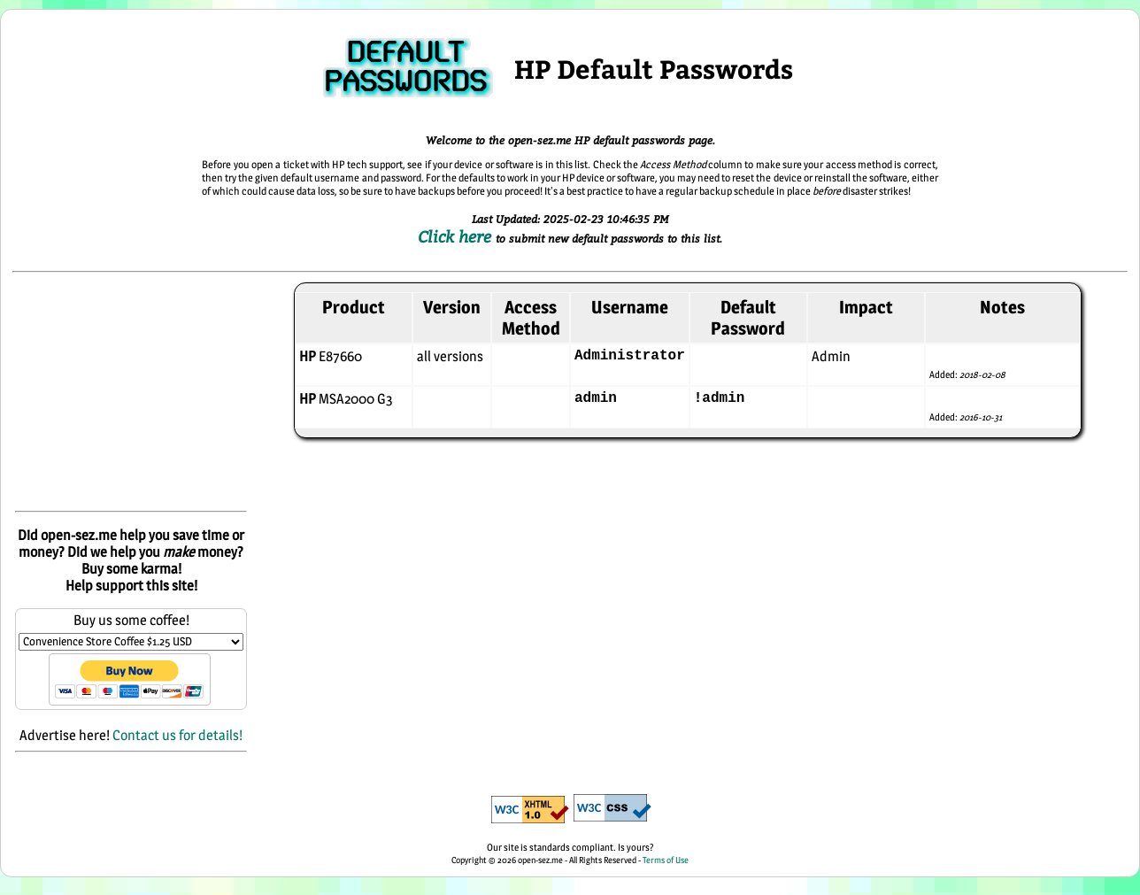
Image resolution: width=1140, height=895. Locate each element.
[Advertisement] (131, 393)
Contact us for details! (177, 735)
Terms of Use (666, 859)
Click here (457, 236)
